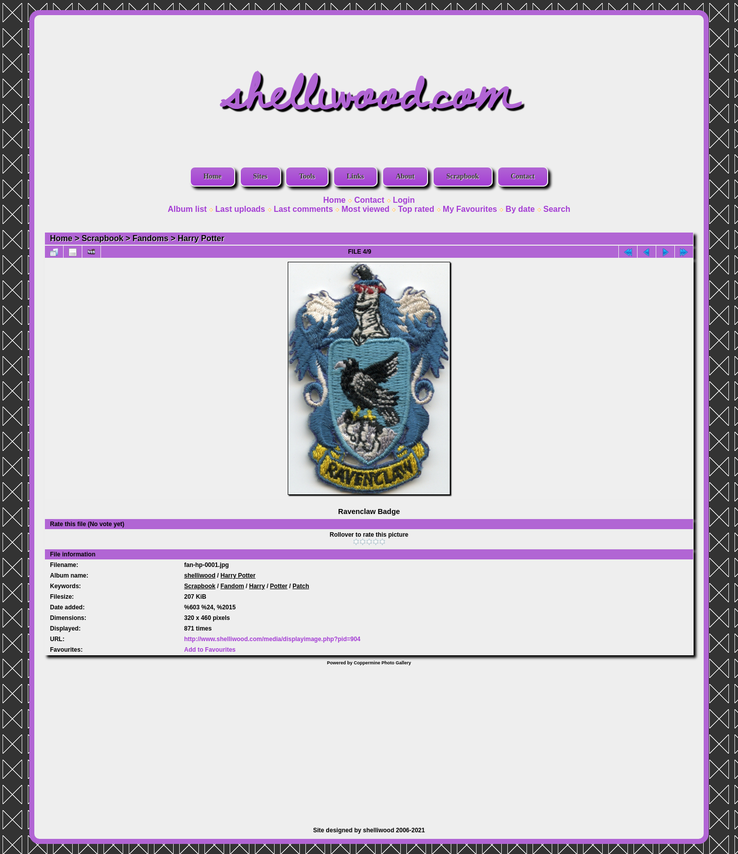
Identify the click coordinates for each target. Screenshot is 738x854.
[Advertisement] (369, 741)
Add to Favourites (210, 649)
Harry (257, 586)
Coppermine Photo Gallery (382, 662)
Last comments (303, 209)
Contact (523, 176)
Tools (306, 176)
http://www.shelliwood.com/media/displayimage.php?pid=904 (272, 639)
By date (520, 209)
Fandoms (151, 238)
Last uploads (241, 209)
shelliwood (200, 575)
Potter (279, 586)
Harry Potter (201, 238)
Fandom (232, 586)
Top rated (416, 209)
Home (212, 176)
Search (556, 209)
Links (355, 176)
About (405, 176)
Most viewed (365, 209)
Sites (260, 176)
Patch (301, 586)
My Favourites (470, 209)
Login (404, 200)
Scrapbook (462, 176)
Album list (187, 209)
